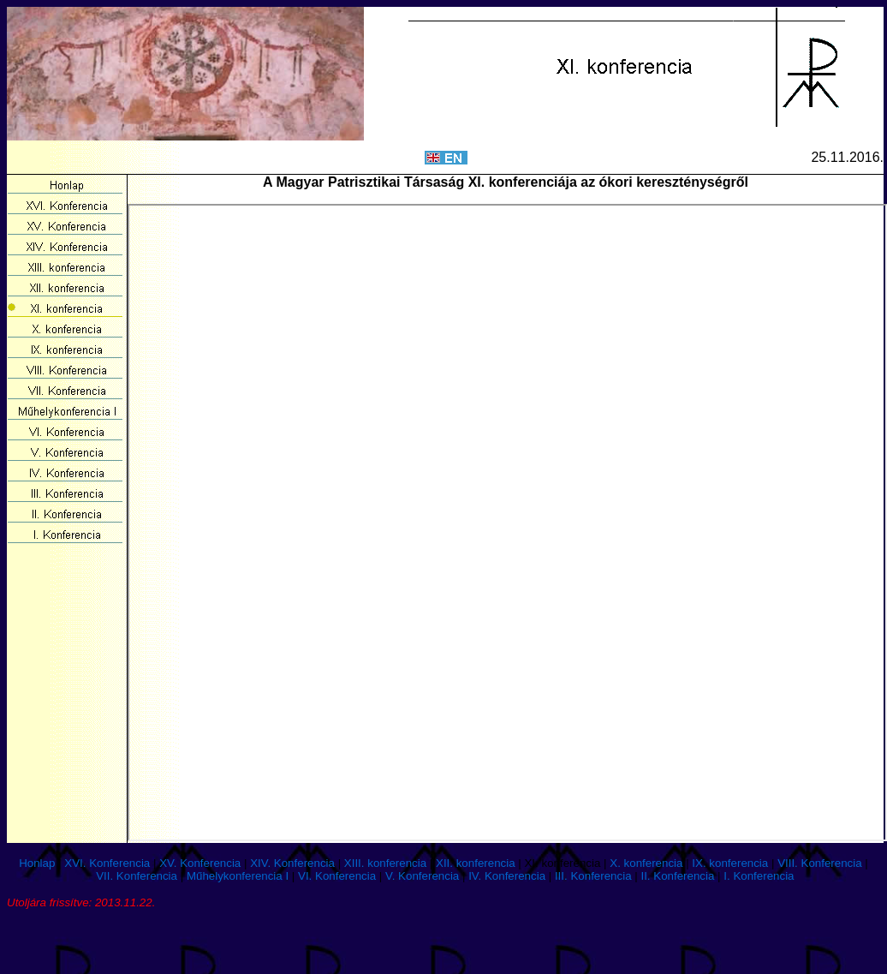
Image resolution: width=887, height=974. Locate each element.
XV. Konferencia (200, 863)
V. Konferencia (422, 875)
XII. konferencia (475, 863)
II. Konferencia (677, 875)
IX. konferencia (730, 863)
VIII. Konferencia (819, 863)
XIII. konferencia (385, 863)
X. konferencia (646, 863)
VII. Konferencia (136, 875)
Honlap (37, 863)
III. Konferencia (593, 875)
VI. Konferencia (337, 875)
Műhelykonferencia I (238, 875)
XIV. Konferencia (292, 863)
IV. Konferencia (506, 875)
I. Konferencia (758, 875)
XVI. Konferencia (107, 863)
